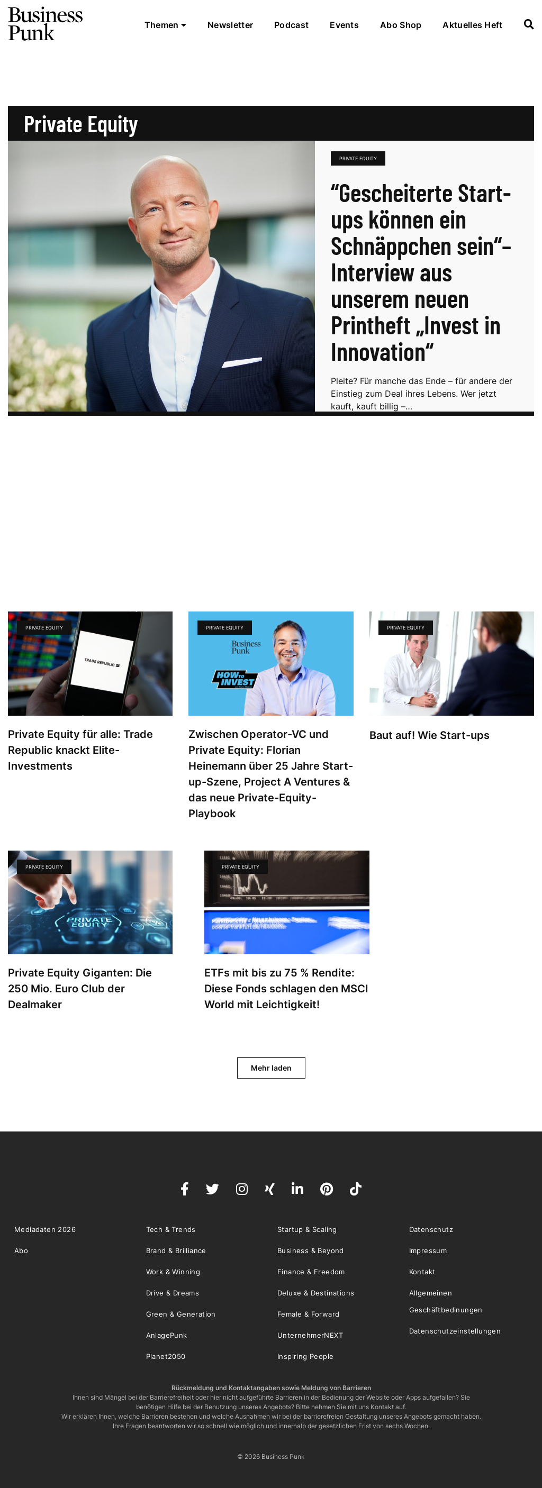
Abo (21, 1250)
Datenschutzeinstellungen (455, 1331)
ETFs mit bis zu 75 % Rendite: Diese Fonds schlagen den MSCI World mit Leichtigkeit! (286, 988)
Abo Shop (400, 25)
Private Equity (358, 158)
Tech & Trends (171, 1229)
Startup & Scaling (307, 1229)
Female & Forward (308, 1314)
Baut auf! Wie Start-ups (429, 735)
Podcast (291, 25)
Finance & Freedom (311, 1271)
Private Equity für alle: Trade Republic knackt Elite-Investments (80, 750)
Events (344, 25)
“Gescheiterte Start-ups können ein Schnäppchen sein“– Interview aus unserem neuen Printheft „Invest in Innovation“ (421, 271)
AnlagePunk (166, 1335)
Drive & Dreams (173, 1293)
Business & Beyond (310, 1250)
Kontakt (422, 1271)
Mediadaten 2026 (45, 1229)
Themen (165, 25)
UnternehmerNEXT (310, 1335)
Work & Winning (173, 1271)
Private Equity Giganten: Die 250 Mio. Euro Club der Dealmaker (80, 988)
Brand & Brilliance (176, 1250)
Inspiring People (305, 1356)
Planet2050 (166, 1356)
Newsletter (230, 25)
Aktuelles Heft (472, 25)
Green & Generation (181, 1314)
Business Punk (46, 23)
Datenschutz (431, 1229)
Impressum (428, 1250)
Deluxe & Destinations (315, 1293)
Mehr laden (271, 1067)
